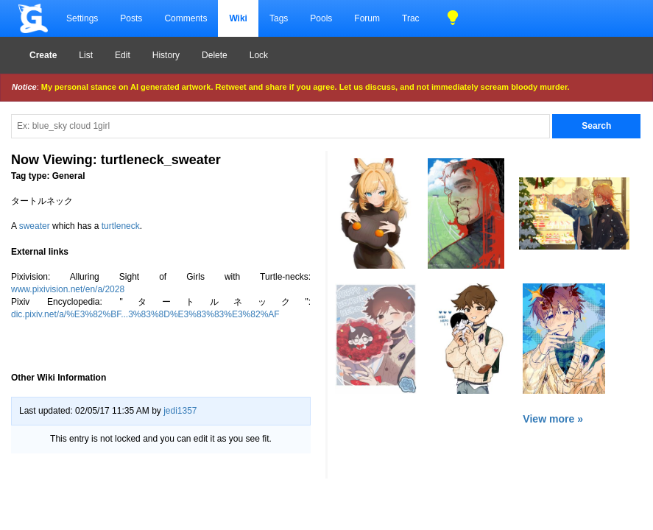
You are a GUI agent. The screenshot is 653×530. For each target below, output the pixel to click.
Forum (367, 18)
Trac (411, 18)
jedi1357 (180, 411)
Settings (82, 18)
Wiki (238, 18)
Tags (278, 18)
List (86, 55)
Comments (185, 18)
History (166, 55)
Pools (321, 18)
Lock (259, 55)
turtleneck (121, 226)
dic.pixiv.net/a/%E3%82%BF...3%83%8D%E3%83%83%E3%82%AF (145, 314)
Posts (131, 18)
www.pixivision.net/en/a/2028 (67, 289)
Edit (122, 55)
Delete (214, 55)
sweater (34, 226)
